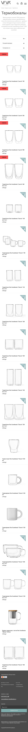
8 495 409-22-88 (5, 696)
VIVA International (19, 686)
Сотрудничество (19, 684)
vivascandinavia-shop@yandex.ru (8, 699)
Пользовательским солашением (7, 715)
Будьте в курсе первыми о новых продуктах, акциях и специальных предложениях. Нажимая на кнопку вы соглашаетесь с (13, 714)
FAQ (2, 686)
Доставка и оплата (5, 682)
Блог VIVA (18, 682)
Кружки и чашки (8, 8)
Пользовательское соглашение (7, 684)
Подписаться (14, 710)
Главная (2, 8)
